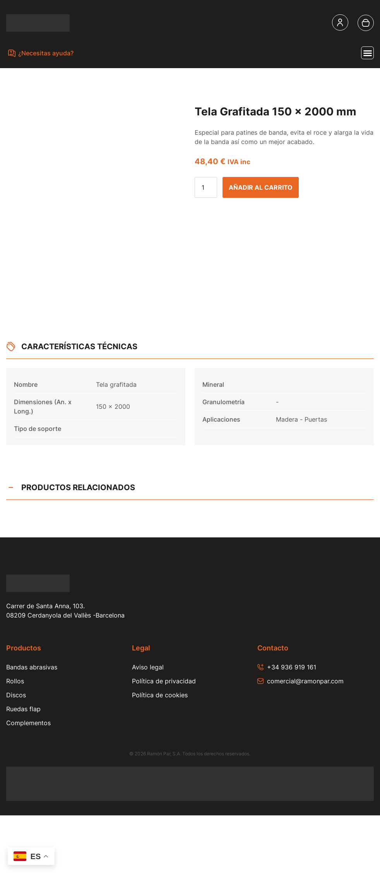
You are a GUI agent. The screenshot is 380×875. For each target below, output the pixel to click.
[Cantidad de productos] (206, 187)
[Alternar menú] (367, 52)
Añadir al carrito (261, 187)
